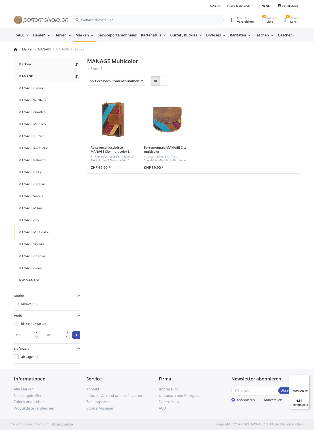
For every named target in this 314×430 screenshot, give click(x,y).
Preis (18, 315)
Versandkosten (62, 424)
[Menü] (307, 377)
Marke (19, 295)
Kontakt (216, 6)
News (266, 6)
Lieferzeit (21, 348)
